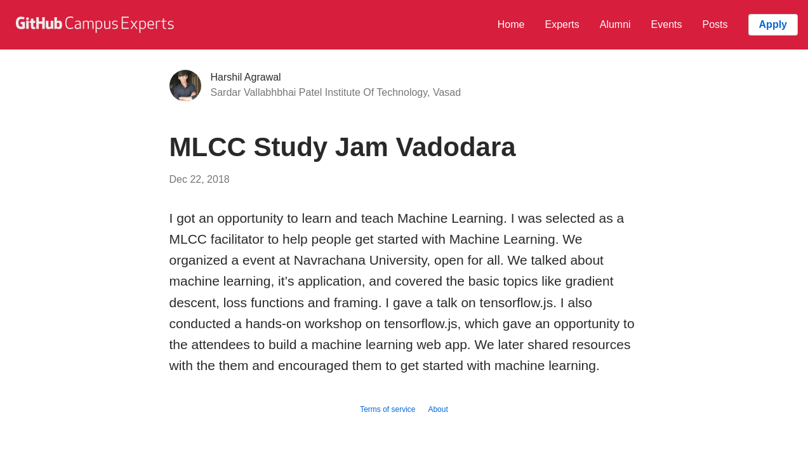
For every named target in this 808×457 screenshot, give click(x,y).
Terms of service (387, 409)
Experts (562, 24)
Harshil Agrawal (246, 77)
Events (666, 24)
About (437, 409)
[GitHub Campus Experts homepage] (96, 24)
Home (511, 24)
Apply (773, 24)
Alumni (615, 24)
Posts (715, 24)
